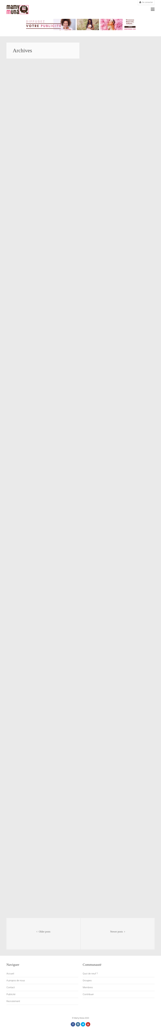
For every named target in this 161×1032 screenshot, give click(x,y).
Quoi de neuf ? (90, 973)
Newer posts (117, 932)
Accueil (10, 973)
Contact (10, 987)
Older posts (43, 932)
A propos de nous (15, 980)
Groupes (87, 980)
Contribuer (88, 994)
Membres (88, 987)
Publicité (10, 994)
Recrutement (13, 1001)
